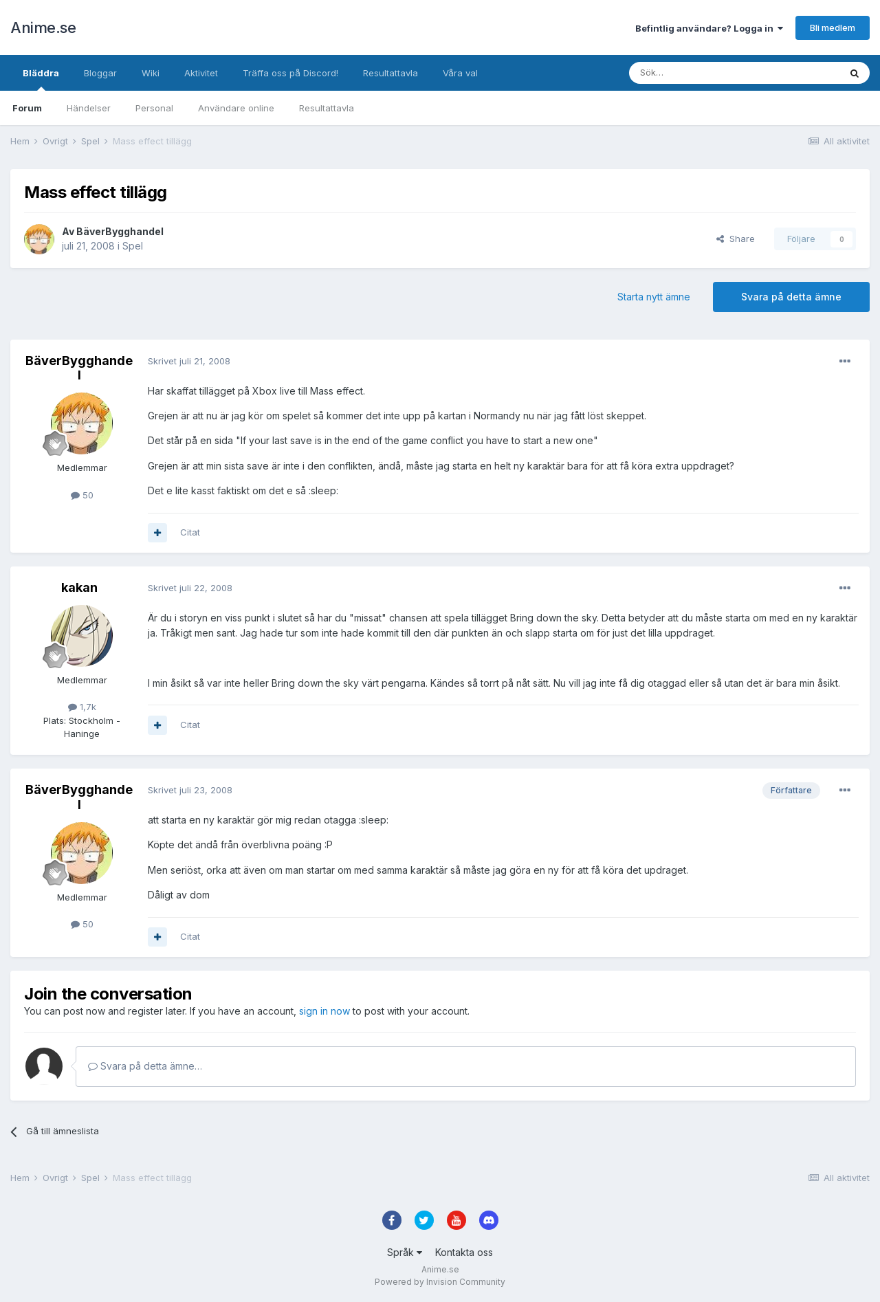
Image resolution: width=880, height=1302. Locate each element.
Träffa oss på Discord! (290, 72)
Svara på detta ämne (791, 296)
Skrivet (189, 360)
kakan (79, 587)
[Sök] (697, 73)
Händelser (89, 107)
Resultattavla (326, 107)
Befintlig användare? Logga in (709, 28)
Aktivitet (201, 72)
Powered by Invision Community (440, 1282)
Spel (132, 246)
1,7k (82, 706)
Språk (404, 1252)
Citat (190, 532)
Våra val (460, 72)
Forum (27, 107)
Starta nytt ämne (653, 296)
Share (735, 238)
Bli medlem (832, 27)
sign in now (324, 1011)
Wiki (151, 72)
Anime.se (43, 27)
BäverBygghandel (120, 231)
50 (82, 494)
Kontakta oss (464, 1252)
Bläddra (41, 79)
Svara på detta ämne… (145, 1066)
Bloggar (100, 72)
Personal (154, 107)
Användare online (236, 107)
